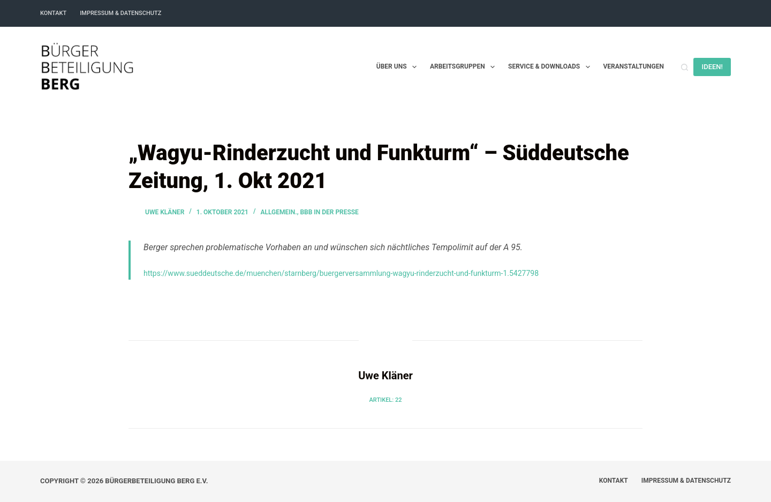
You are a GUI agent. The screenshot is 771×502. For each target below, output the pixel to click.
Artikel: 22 (385, 399)
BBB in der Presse (329, 212)
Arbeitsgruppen (464, 67)
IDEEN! (712, 67)
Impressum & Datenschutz (120, 13)
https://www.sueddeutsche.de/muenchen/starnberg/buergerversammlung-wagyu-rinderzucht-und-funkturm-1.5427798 (341, 273)
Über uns (398, 67)
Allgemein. (278, 212)
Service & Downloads (551, 67)
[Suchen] (684, 67)
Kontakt (53, 13)
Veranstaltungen (633, 66)
